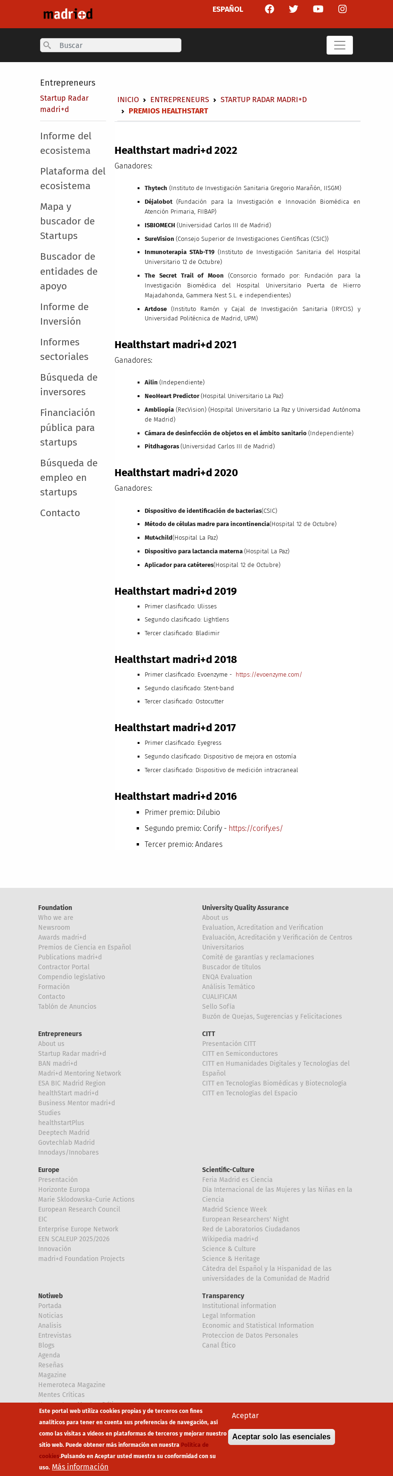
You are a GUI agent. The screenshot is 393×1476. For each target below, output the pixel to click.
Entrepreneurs (67, 83)
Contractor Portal (64, 967)
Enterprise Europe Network (78, 1229)
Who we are (56, 918)
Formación (54, 987)
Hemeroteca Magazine (72, 1385)
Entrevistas (55, 1336)
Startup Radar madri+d (264, 99)
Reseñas (51, 1365)
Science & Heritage (231, 1259)
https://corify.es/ (256, 828)
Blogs (46, 1345)
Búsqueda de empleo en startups (69, 477)
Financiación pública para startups (67, 427)
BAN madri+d (57, 1064)
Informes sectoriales (64, 349)
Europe (48, 1170)
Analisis (50, 1326)
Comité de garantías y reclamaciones (258, 957)
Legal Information (228, 1316)
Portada (50, 1306)
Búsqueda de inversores (69, 385)
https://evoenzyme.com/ (269, 674)
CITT (208, 1034)
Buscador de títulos (231, 967)
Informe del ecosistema (65, 143)
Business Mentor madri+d (76, 1103)
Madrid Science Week (234, 1209)
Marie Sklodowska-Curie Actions (86, 1200)
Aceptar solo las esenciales (281, 1443)
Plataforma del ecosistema (73, 179)
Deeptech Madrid (64, 1133)
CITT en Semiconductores (240, 1054)
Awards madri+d (62, 937)
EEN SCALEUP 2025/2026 (73, 1239)
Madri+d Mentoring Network (79, 1073)
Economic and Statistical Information (258, 1326)
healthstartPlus (61, 1123)
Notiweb (50, 1296)
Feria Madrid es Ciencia (237, 1180)
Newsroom (54, 928)
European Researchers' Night (245, 1219)
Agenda (49, 1355)
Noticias (50, 1316)
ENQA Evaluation (227, 977)
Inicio (128, 99)
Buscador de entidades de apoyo (69, 271)
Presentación (58, 1180)
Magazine (52, 1375)
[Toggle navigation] (340, 45)
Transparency (223, 1296)
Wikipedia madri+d (230, 1239)
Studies (49, 1113)
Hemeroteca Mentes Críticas (81, 1405)
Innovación (54, 1249)
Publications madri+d (70, 957)
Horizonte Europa (64, 1190)
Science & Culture (229, 1249)
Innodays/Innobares (68, 1153)
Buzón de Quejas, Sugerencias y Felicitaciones (272, 1017)
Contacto (60, 513)
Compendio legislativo (71, 977)
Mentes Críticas (61, 1395)
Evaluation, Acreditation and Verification (262, 928)
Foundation (55, 908)
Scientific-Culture (228, 1170)
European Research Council (79, 1209)
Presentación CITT (229, 1044)
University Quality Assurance (245, 908)
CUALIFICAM (219, 997)
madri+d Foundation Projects (81, 1259)
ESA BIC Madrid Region (72, 1083)
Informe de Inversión (64, 314)
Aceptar (245, 1421)
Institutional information (239, 1306)
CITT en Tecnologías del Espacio (249, 1093)
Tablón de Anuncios (67, 1007)
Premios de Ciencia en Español (84, 947)
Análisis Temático (228, 987)
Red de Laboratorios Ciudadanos (251, 1229)
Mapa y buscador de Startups (67, 221)
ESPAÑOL (228, 9)
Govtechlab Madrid (66, 1143)
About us (215, 918)
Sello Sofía (218, 1007)
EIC (42, 1219)
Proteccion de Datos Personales (250, 1336)
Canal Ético (219, 1345)
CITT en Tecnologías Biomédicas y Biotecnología (274, 1083)
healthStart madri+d (68, 1093)
